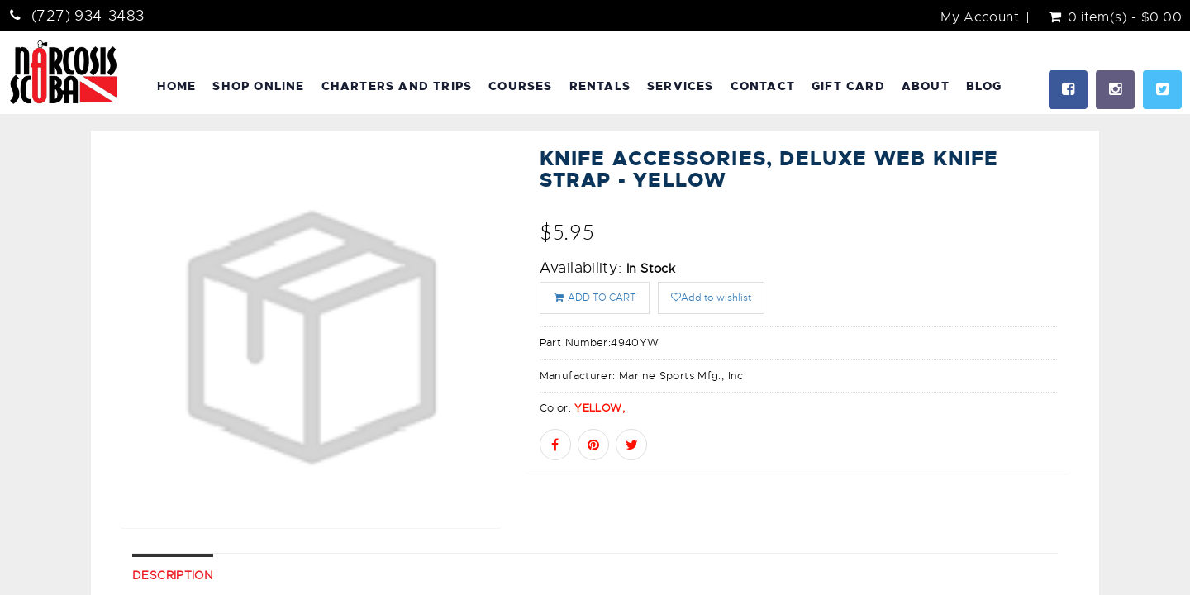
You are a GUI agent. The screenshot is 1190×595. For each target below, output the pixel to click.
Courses (520, 86)
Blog (984, 86)
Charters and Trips (397, 86)
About (926, 86)
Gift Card (848, 86)
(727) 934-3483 (87, 16)
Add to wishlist (711, 297)
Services (680, 86)
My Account (979, 17)
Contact (763, 86)
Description (172, 575)
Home (177, 86)
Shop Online (258, 86)
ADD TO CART (594, 297)
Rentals (600, 86)
